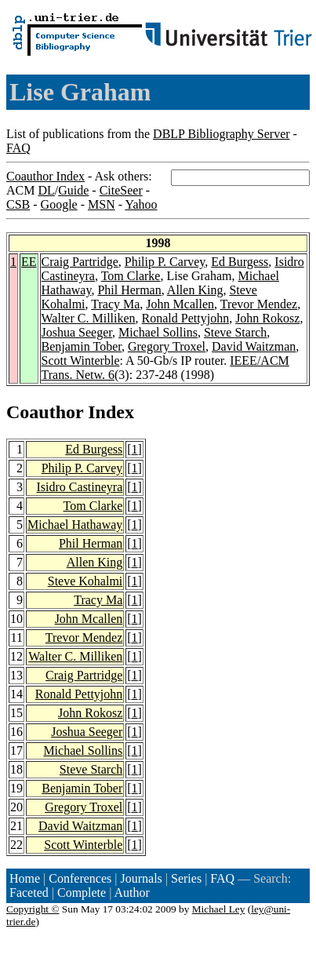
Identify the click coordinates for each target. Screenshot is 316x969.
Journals (141, 878)
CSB (18, 204)
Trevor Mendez (259, 304)
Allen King (195, 290)
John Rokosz (267, 318)
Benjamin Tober (82, 346)
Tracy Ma (115, 304)
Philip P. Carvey (165, 261)
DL (46, 190)
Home (24, 878)
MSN (101, 204)
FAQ (18, 148)
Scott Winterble (81, 360)
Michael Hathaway (74, 524)
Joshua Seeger (77, 332)
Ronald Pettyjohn (186, 318)
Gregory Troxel (166, 346)
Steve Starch (235, 332)
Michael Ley (218, 909)
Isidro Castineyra (80, 487)
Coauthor (44, 412)
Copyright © (33, 909)
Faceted (29, 892)
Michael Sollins (158, 332)
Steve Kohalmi (85, 581)
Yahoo (141, 204)
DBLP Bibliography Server (221, 133)
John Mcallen (180, 304)
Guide (73, 190)
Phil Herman (129, 290)
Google (59, 204)
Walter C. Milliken (89, 318)
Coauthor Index (45, 176)
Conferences (80, 878)
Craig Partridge (80, 261)
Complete (81, 892)
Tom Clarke (131, 275)
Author (132, 892)
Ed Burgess (239, 261)
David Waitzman (254, 346)
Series (186, 878)
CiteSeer (121, 190)
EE (29, 261)
